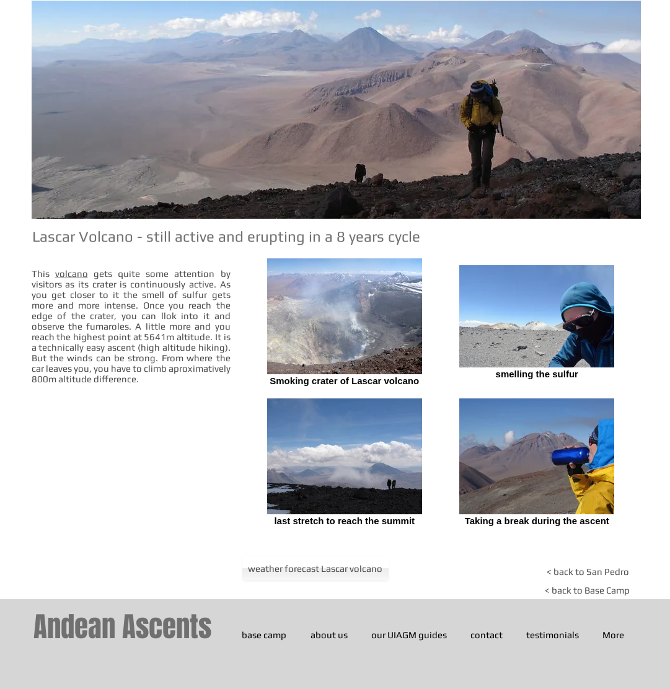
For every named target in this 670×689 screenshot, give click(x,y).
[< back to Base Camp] (587, 590)
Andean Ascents (122, 627)
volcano (71, 273)
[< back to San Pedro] (588, 571)
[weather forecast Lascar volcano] (315, 568)
